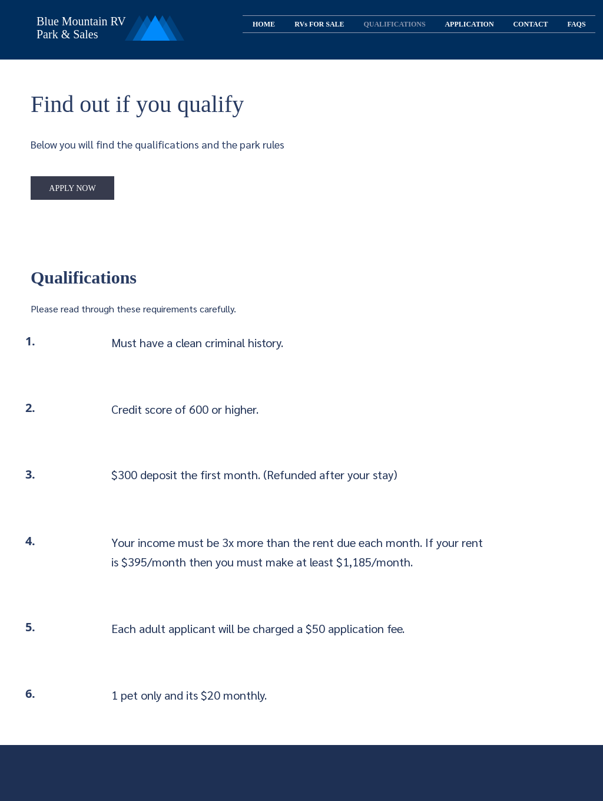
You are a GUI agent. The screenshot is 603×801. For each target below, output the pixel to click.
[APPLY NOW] (72, 188)
